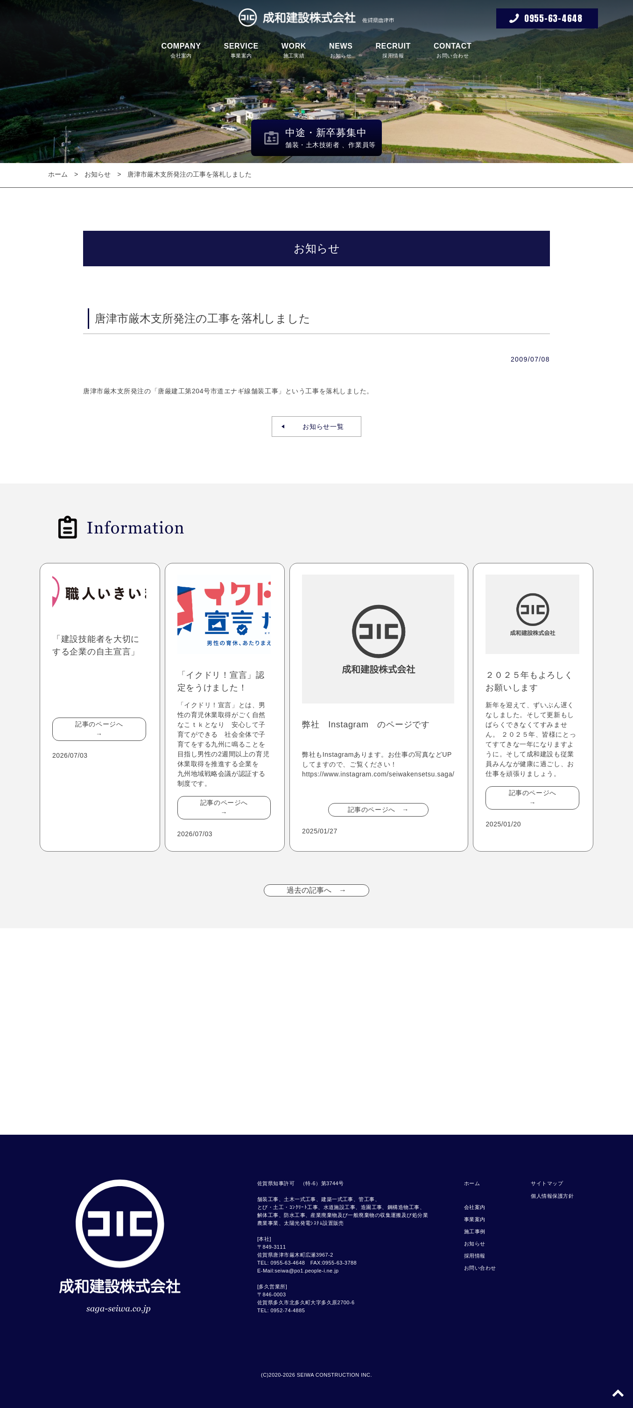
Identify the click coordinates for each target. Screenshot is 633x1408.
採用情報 (393, 50)
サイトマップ (547, 1183)
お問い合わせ (453, 50)
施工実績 (293, 50)
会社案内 (181, 50)
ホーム (58, 174)
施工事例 (474, 1231)
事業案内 (241, 50)
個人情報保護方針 (552, 1196)
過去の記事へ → (316, 890)
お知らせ (341, 50)
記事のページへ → (102, 729)
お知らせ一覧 (320, 426)
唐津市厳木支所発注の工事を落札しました (189, 174)
